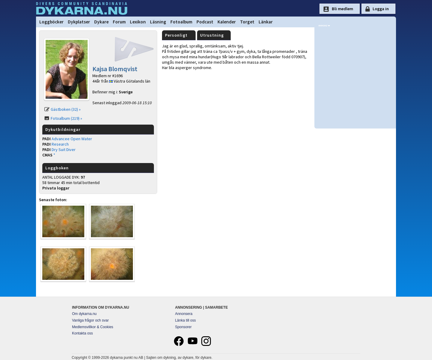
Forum (119, 22)
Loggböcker (51, 22)
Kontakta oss (82, 333)
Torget (247, 22)
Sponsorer (183, 327)
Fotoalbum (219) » (66, 118)
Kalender (227, 22)
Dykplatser (79, 22)
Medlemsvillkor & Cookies (92, 327)
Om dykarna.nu (84, 314)
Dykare (101, 22)
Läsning (158, 22)
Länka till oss (185, 320)
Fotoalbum (181, 22)
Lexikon (138, 22)
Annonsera (183, 314)
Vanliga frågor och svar (90, 320)
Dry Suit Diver (64, 149)
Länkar (266, 22)
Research (60, 144)
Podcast (204, 22)
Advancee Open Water (72, 138)
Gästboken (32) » (66, 109)
